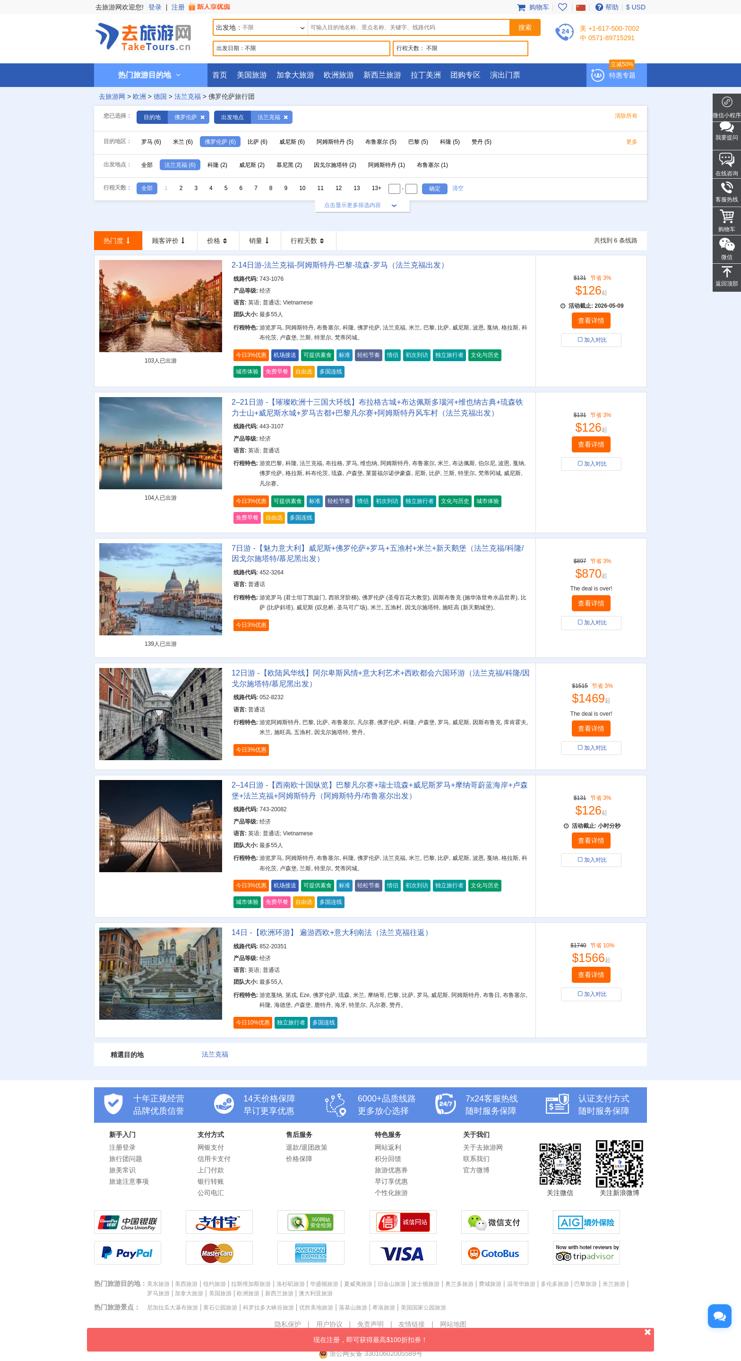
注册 (202, 7)
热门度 (118, 240)
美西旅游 (186, 1284)
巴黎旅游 (585, 1284)
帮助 (606, 7)
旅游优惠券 (391, 1170)
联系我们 (476, 1158)
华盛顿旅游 (324, 1284)
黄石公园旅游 (220, 1307)
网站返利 (388, 1147)
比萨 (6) (257, 142)
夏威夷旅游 (358, 1284)
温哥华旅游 (521, 1284)
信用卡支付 (214, 1158)
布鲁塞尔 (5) (380, 142)
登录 (155, 7)
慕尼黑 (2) (289, 165)
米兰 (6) (183, 142)
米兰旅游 (614, 1284)
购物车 (532, 7)
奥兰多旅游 (459, 1284)
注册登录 (122, 1147)
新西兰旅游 (382, 75)
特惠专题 (622, 75)
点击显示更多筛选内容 (352, 205)
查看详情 (591, 320)
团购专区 (465, 75)
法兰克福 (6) (180, 165)
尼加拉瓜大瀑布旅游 (172, 1307)
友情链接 (411, 1324)
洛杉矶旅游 (290, 1284)
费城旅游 (490, 1284)
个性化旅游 (391, 1192)
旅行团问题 (125, 1158)
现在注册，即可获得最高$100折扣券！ (483, 1336)
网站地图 (453, 1324)
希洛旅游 (383, 1307)
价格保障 (299, 1158)
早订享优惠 (391, 1181)
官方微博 (476, 1170)
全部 (147, 165)
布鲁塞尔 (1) (432, 165)
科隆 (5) (450, 142)
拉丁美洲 (426, 75)
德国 (160, 96)
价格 (218, 240)
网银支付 (211, 1147)
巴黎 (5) (418, 142)
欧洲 (139, 96)
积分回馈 (388, 1158)
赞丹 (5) (481, 142)
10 (302, 188)
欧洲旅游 (339, 75)
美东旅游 (158, 1284)
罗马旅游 (158, 1293)
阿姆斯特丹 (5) (335, 142)
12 (339, 188)
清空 (458, 188)
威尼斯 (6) (292, 142)
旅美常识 (122, 1170)
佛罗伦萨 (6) (220, 142)
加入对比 (591, 340)
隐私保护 (288, 1324)
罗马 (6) (151, 142)
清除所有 (626, 116)
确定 (434, 188)
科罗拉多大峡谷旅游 (268, 1307)
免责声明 (370, 1324)
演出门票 (505, 75)
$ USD (636, 7)
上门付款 (211, 1170)
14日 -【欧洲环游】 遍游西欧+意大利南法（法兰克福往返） (332, 932)
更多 (632, 142)
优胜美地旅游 (316, 1307)
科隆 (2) (217, 165)
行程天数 (309, 240)
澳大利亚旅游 (316, 1293)
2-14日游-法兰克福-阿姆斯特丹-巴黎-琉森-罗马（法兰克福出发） (340, 265)
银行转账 (211, 1181)
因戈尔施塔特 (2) (335, 165)
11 (321, 188)
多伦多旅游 (555, 1284)
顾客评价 (170, 240)
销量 (260, 240)
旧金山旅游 (392, 1284)
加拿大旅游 (295, 75)
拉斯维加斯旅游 (251, 1284)
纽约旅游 (214, 1284)
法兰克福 (187, 96)
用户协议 (329, 1324)
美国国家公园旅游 (423, 1307)
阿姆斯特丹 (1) (386, 165)
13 (356, 188)
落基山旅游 (353, 1307)
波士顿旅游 (425, 1284)
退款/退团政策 (306, 1147)
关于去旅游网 (483, 1147)
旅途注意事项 (129, 1181)
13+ (376, 188)
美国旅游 (252, 75)
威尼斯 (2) (252, 165)
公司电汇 (211, 1192)
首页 (219, 75)
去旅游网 (112, 96)
